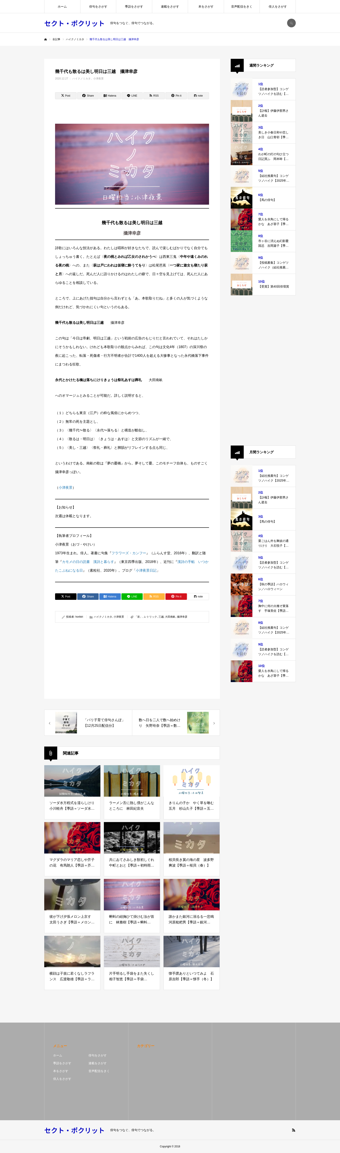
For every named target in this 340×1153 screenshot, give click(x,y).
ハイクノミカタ (81, 78)
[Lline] (132, 95)
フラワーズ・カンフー (128, 553)
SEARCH (291, 23)
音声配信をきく (241, 6)
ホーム (62, 6)
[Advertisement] (92, 660)
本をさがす (206, 6)
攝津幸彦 (182, 616)
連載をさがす (170, 6)
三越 (161, 616)
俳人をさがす (278, 6)
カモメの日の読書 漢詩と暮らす (88, 562)
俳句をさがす (98, 6)
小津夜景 (98, 78)
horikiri (79, 616)
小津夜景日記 (146, 570)
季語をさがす (134, 6)
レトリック (150, 616)
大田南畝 (170, 616)
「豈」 (138, 616)
